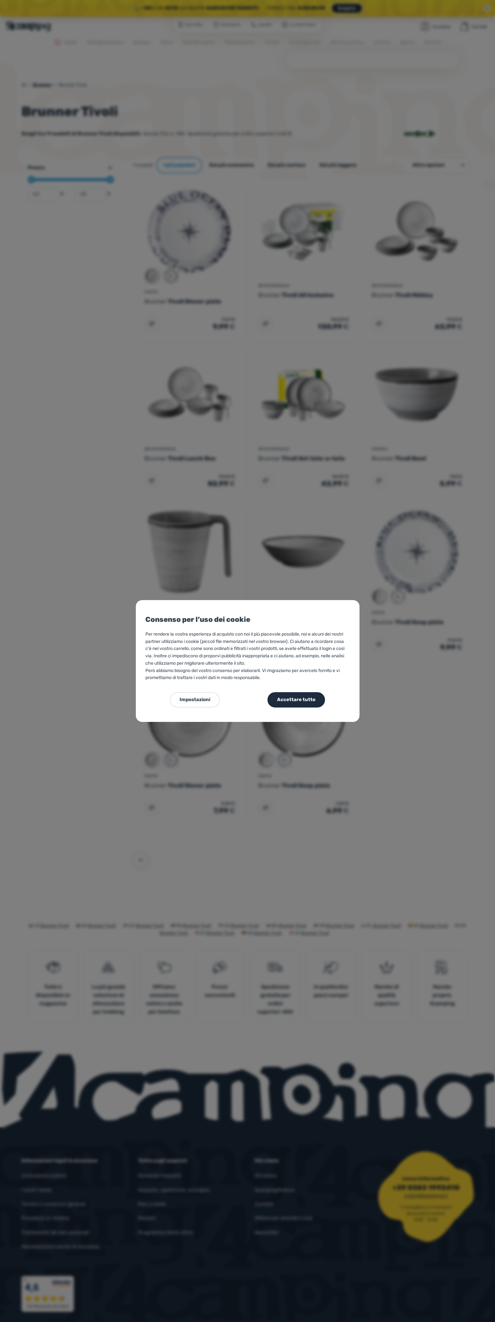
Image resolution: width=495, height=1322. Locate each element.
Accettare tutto (296, 699)
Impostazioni (195, 699)
